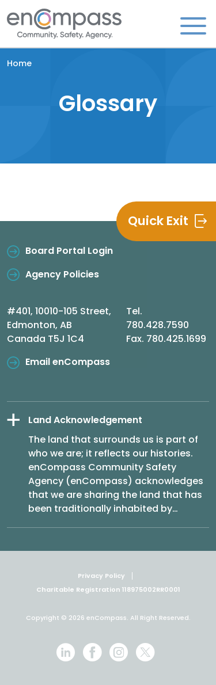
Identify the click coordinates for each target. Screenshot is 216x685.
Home (19, 63)
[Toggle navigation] (193, 25)
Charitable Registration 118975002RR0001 (108, 589)
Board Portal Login (69, 250)
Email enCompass (67, 361)
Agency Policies (62, 274)
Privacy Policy (101, 575)
